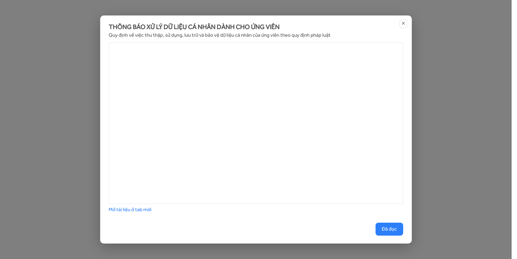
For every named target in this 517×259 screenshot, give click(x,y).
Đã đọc (389, 229)
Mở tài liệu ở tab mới (130, 210)
